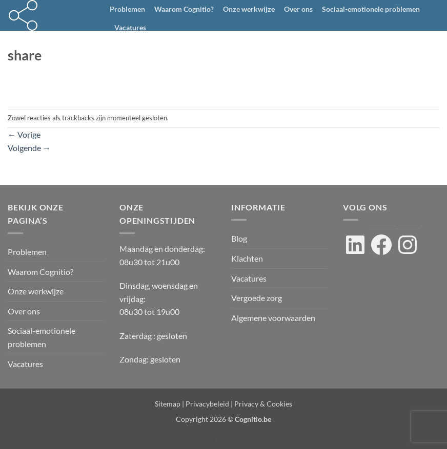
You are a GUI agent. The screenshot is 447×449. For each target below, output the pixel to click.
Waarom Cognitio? (184, 9)
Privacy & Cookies (263, 403)
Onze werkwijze (249, 9)
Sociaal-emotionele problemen (371, 9)
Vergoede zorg (256, 298)
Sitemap (167, 403)
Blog (239, 238)
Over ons (298, 9)
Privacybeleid (207, 403)
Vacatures (130, 27)
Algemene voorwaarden (273, 318)
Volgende (29, 148)
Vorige (24, 134)
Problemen (127, 9)
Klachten (247, 258)
